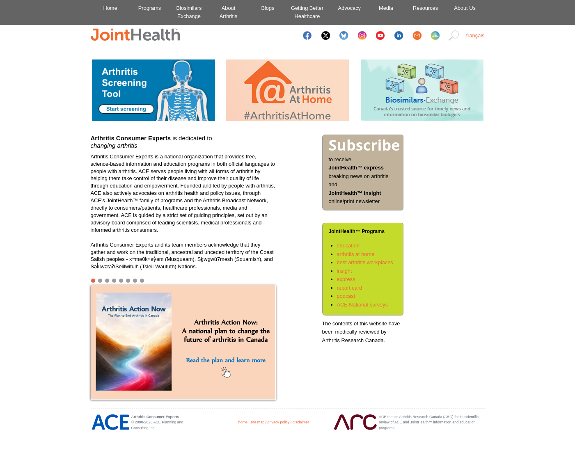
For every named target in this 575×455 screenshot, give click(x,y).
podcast (346, 296)
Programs (149, 8)
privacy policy (279, 422)
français (475, 35)
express (346, 279)
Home (110, 8)
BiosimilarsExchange (189, 12)
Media (386, 8)
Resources (425, 8)
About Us (465, 8)
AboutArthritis (228, 12)
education (348, 245)
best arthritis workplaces (365, 262)
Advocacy (346, 8)
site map (257, 422)
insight (344, 271)
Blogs (267, 8)
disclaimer (301, 422)
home (242, 422)
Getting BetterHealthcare (307, 12)
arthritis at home (356, 254)
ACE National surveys (362, 305)
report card (349, 288)
